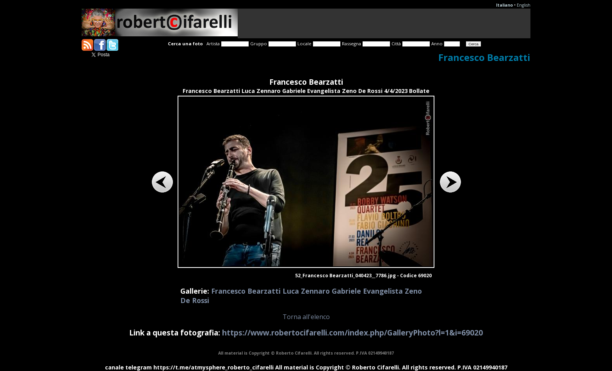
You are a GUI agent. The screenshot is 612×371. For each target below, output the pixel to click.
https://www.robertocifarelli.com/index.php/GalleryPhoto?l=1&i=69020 (352, 332)
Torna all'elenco (306, 316)
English (523, 5)
